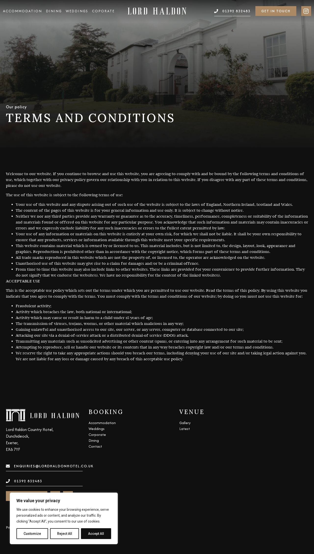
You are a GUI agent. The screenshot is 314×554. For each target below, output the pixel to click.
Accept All (96, 534)
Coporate (103, 11)
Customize (32, 534)
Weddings (77, 11)
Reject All (64, 534)
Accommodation (22, 11)
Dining (54, 11)
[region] (64, 518)
